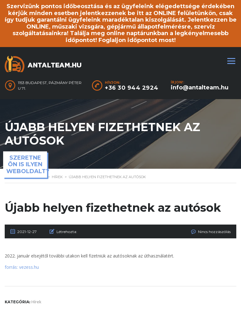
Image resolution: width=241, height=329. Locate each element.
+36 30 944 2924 (131, 87)
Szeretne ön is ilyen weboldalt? (26, 164)
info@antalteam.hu (199, 87)
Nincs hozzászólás (214, 231)
